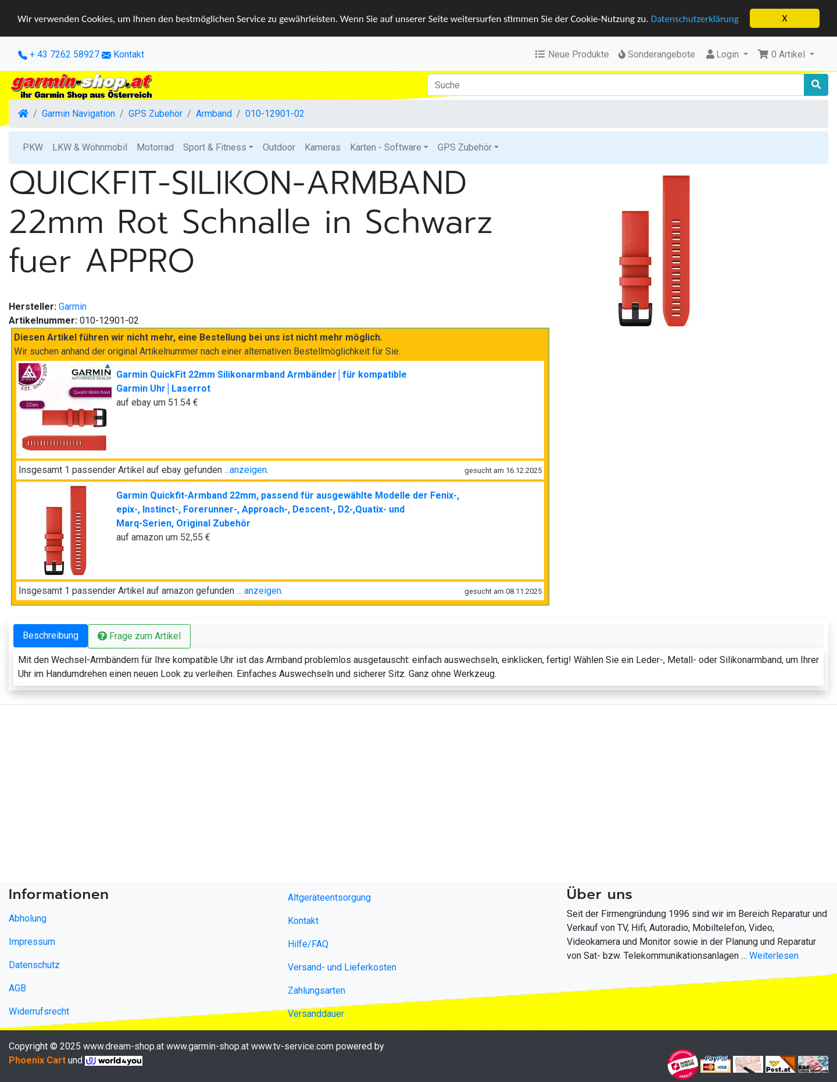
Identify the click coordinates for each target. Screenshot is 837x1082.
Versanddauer (316, 1013)
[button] (786, 54)
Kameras (323, 147)
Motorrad (155, 147)
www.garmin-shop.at (207, 1045)
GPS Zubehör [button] (465, 147)
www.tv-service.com (292, 1045)
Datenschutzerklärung (695, 18)
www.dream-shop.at (123, 1045)
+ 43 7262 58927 (58, 54)
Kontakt (128, 54)
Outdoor (279, 147)
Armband (214, 113)
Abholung (27, 918)
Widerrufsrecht (39, 1011)
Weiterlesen (774, 955)
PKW (33, 147)
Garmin (73, 305)
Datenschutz (34, 964)
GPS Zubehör (155, 113)
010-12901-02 (275, 113)
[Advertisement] (349, 795)
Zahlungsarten (316, 989)
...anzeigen (245, 469)
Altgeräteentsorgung (329, 896)
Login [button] (722, 54)
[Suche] (615, 85)
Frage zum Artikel (139, 635)
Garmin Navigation (78, 113)
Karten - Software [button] (385, 147)
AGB (17, 988)
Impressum (32, 941)
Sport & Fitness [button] (214, 147)
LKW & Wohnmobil (89, 147)
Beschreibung (50, 634)
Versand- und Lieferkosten (342, 966)
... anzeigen (259, 590)
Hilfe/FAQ (308, 943)
